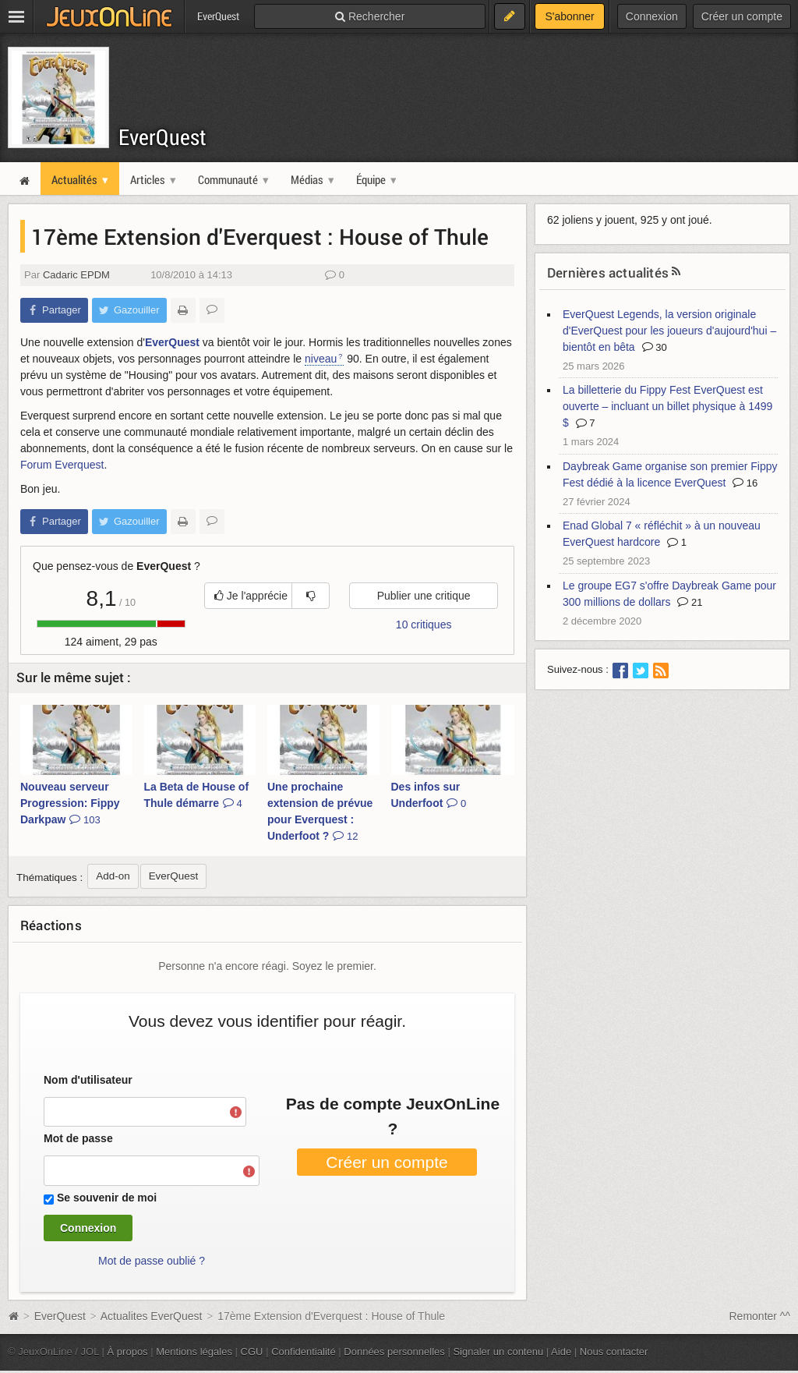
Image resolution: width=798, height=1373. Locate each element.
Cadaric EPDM (76, 275)
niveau (321, 358)
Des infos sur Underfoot (429, 794)
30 (654, 347)
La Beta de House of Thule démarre (196, 794)
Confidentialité (303, 1351)
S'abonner (569, 16)
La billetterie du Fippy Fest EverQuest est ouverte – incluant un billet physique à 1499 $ (667, 406)
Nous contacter (614, 1351)
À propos (128, 1351)
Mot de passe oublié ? (151, 1260)
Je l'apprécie (251, 595)
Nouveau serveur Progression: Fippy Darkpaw (70, 803)
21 (689, 602)
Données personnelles (394, 1351)
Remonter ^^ (760, 1316)
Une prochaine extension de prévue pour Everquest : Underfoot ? (320, 811)
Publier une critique (424, 595)
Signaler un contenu (498, 1351)
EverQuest (162, 136)
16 (745, 483)
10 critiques (424, 624)
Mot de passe (78, 1138)
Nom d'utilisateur (88, 1080)
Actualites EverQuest (152, 1316)
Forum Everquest (62, 464)
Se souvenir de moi (107, 1197)
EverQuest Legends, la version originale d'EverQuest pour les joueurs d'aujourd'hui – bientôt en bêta (669, 330)
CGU (252, 1351)
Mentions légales (194, 1351)
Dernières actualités (608, 272)
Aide (561, 1351)
